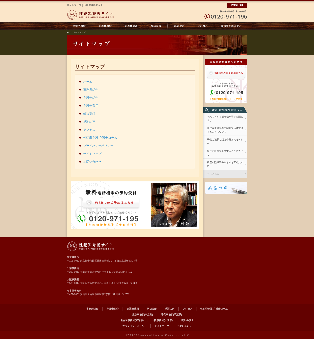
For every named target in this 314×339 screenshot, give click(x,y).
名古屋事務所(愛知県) (132, 320)
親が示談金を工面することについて (225, 153)
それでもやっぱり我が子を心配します (225, 118)
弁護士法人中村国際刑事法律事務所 (104, 15)
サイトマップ (79, 32)
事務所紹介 (79, 26)
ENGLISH (237, 5)
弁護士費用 (131, 26)
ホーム (87, 81)
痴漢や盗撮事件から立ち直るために (225, 164)
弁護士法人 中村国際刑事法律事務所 (104, 246)
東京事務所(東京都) (142, 314)
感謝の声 (179, 26)
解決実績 (156, 26)
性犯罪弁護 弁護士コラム (230, 26)
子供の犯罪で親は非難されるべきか (225, 141)
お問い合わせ (92, 161)
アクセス (202, 26)
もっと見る (213, 173)
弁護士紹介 (105, 26)
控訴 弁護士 (187, 320)
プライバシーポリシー (98, 145)
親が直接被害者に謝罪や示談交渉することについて (225, 130)
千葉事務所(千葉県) (171, 314)
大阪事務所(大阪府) (162, 320)
